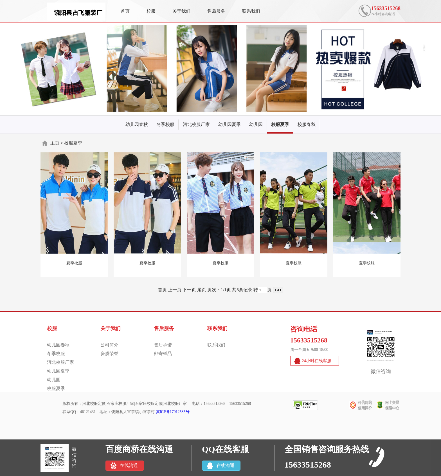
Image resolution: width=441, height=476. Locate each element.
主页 (54, 143)
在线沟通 (129, 465)
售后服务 (216, 11)
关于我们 (181, 11)
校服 (151, 11)
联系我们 (251, 11)
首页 (125, 11)
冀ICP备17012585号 (173, 412)
